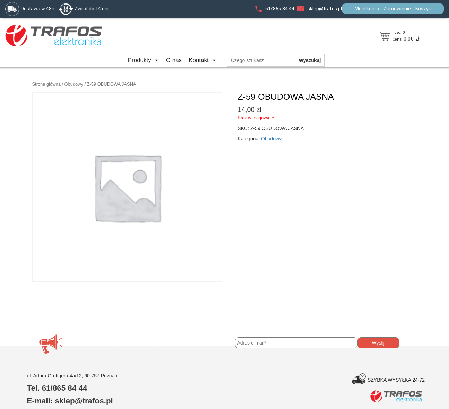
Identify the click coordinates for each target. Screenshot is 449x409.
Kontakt (203, 60)
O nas (174, 60)
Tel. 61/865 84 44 (57, 388)
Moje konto (367, 8)
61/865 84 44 (279, 8)
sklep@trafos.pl (325, 8)
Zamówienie (397, 8)
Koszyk (423, 8)
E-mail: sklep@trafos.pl (70, 401)
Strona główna (46, 84)
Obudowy (73, 84)
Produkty (143, 60)
